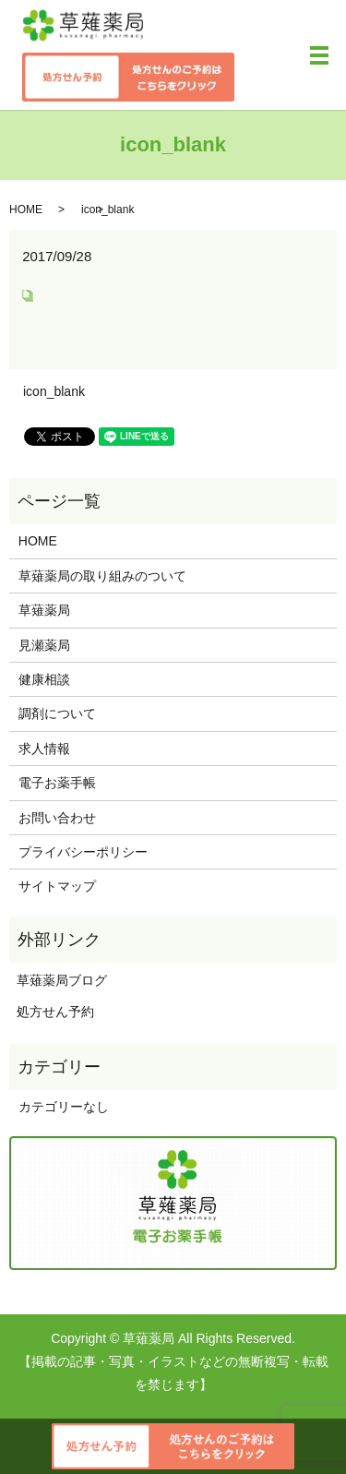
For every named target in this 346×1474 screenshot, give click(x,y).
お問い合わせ (57, 817)
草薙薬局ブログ (58, 980)
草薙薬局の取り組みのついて (102, 576)
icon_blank (54, 391)
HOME (25, 209)
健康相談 (44, 679)
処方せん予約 (51, 1011)
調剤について (57, 713)
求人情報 (44, 748)
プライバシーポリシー (83, 852)
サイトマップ (57, 886)
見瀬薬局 (44, 645)
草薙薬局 (44, 610)
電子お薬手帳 (57, 782)
